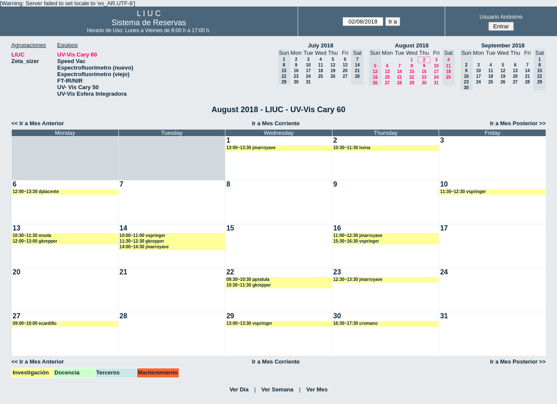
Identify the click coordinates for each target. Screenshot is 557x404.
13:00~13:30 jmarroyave (250, 147)
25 (320, 76)
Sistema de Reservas (148, 22)
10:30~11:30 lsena (351, 147)
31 (308, 82)
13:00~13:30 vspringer (249, 323)
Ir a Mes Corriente (276, 123)
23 (296, 76)
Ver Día (238, 389)
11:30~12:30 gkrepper (142, 241)
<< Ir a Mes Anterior (37, 123)
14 (399, 71)
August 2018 (412, 45)
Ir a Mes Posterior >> (518, 123)
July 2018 (320, 45)
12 (332, 65)
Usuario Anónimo (501, 16)
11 (320, 65)
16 (296, 70)
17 (308, 70)
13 (344, 65)
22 (411, 77)
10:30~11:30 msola (32, 235)
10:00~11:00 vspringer (142, 235)
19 (332, 70)
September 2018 (503, 45)
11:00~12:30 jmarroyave (358, 235)
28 (399, 82)
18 (320, 70)
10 (308, 65)
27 (344, 76)
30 (296, 82)
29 (411, 82)
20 (344, 70)
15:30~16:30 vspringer (356, 241)
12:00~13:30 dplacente (36, 191)
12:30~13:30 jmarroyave (358, 279)
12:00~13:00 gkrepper (35, 241)
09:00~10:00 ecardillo (35, 323)
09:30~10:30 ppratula (247, 279)
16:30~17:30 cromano (355, 323)
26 (332, 76)
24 (308, 76)
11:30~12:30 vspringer (463, 191)
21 (399, 77)
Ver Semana (278, 389)
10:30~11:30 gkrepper (248, 285)
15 (411, 71)
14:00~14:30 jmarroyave (144, 246)
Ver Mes (317, 389)
